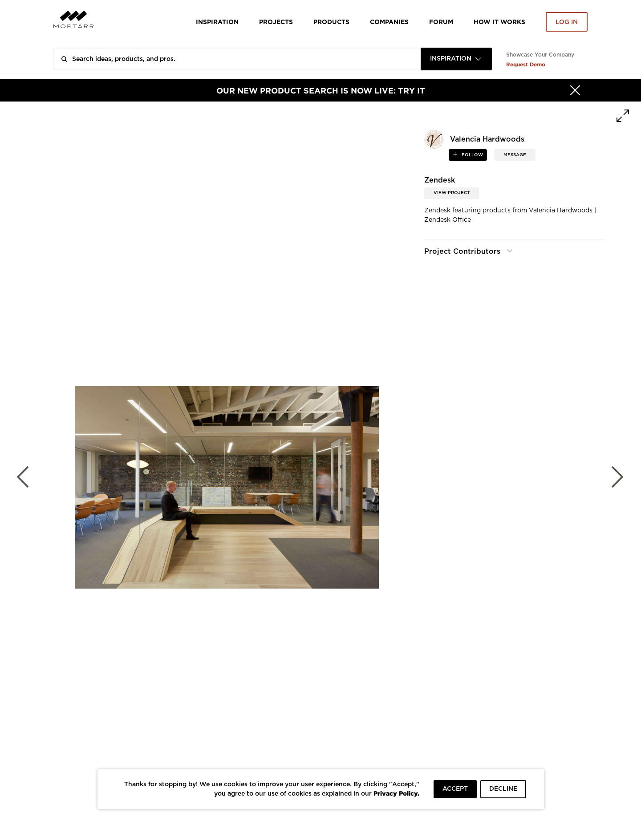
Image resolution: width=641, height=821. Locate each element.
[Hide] (575, 90)
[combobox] (456, 59)
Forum (441, 21)
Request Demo (525, 64)
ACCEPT (455, 789)
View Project (452, 193)
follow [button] (471, 155)
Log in (567, 22)
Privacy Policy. (396, 793)
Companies (389, 21)
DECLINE (503, 789)
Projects (276, 21)
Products (331, 21)
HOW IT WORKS (499, 21)
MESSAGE (514, 155)
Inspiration (217, 21)
